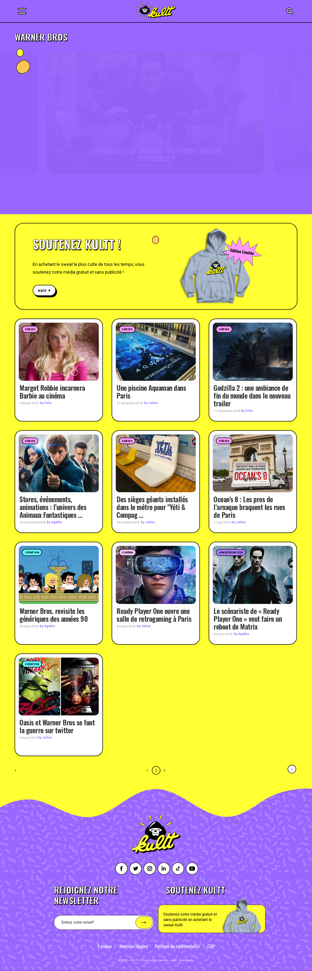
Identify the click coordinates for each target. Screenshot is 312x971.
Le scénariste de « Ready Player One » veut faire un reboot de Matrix (248, 618)
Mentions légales (133, 946)
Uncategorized (231, 552)
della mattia (186, 960)
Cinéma (127, 552)
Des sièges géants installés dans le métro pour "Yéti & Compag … (152, 507)
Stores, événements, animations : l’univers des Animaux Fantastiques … (53, 507)
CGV (210, 946)
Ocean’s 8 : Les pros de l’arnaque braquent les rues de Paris (249, 507)
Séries (30, 329)
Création (32, 552)
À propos (105, 946)
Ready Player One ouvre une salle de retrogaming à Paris (154, 614)
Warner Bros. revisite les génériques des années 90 (54, 614)
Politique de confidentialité (177, 946)
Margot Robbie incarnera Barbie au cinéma (52, 391)
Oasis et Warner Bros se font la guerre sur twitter (57, 726)
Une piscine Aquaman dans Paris (151, 391)
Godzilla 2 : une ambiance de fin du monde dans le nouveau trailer (252, 395)
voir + (44, 290)
